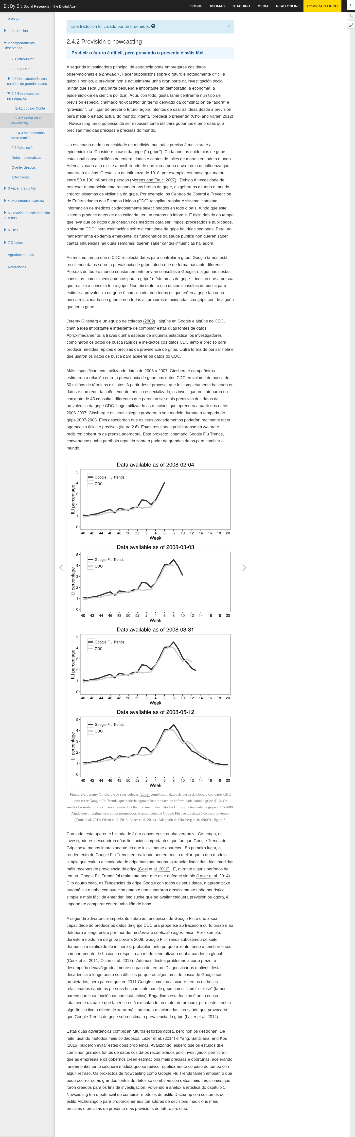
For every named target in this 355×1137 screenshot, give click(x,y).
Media (263, 6)
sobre (196, 6)
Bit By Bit (40, 6)
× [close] (228, 26)
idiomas (217, 6)
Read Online (288, 6)
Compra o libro (322, 6)
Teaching (241, 6)
